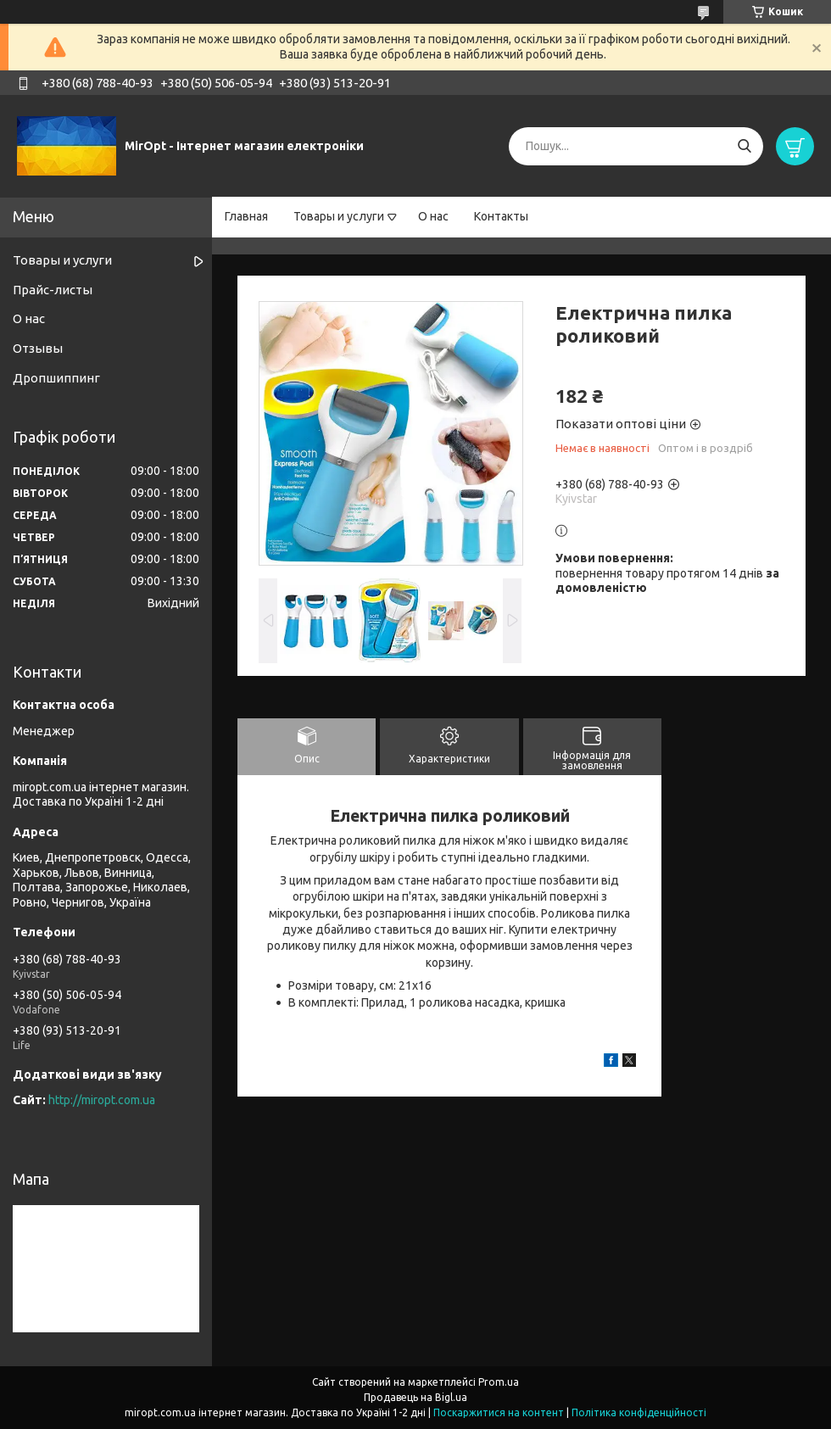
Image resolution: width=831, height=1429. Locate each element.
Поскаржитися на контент (498, 1412)
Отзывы (38, 348)
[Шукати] (744, 146)
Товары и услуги (338, 216)
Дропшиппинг (56, 378)
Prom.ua (498, 1381)
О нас (433, 216)
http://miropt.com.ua (101, 1100)
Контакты (501, 216)
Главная (246, 216)
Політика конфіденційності (639, 1412)
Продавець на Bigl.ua (415, 1397)
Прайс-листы (52, 289)
